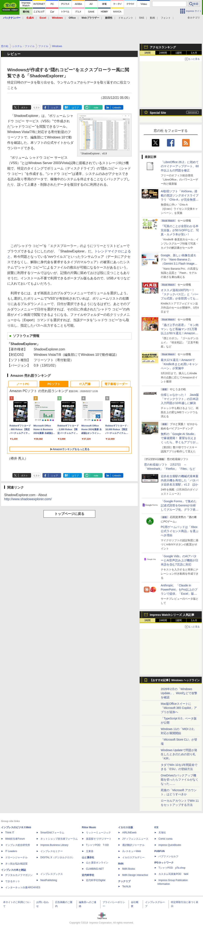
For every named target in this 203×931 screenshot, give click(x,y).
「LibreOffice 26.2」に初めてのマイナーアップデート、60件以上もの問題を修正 (180, 166)
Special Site (158, 112)
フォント (166, 17)
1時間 (147, 52)
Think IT (9, 832)
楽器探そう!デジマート (98, 838)
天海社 (162, 832)
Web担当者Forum (15, 838)
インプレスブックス (51, 874)
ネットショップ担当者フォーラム (59, 838)
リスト (36, 107)
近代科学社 (88, 875)
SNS (141, 17)
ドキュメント (125, 17)
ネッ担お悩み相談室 (16, 863)
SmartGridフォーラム (52, 832)
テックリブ (124, 881)
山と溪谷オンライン (97, 862)
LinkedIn (116, 107)
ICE (156, 827)
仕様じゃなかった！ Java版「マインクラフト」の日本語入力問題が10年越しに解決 (180, 399)
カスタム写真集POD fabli (173, 874)
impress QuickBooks (169, 845)
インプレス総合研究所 (17, 845)
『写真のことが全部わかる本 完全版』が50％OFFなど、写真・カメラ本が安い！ (180, 230)
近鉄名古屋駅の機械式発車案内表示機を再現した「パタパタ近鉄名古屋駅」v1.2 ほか (179, 480)
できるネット (12, 881)
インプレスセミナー (51, 851)
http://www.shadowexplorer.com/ (28, 499)
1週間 (178, 52)
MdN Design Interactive (135, 875)
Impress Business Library (54, 845)
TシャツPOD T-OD (97, 845)
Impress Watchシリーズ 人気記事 (172, 614)
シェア (54, 107)
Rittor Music (89, 827)
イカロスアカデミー (133, 857)
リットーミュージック (98, 832)
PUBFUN (159, 851)
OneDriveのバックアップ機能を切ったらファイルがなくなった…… (179, 779)
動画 (152, 17)
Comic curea (165, 838)
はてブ (75, 107)
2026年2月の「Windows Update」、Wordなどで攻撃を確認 (179, 693)
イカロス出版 (125, 827)
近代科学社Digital (95, 880)
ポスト (24, 107)
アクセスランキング (163, 47)
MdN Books (128, 868)
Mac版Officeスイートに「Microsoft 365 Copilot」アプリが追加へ (179, 708)
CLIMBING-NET (95, 868)
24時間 (163, 52)
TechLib (126, 886)
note (96, 107)
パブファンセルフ (168, 856)
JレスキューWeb (131, 851)
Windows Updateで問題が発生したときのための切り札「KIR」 (179, 754)
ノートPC (22, 384)
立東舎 (89, 851)
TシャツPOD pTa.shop (171, 867)
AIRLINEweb (129, 832)
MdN (120, 863)
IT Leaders (11, 851)
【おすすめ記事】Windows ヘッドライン (175, 680)
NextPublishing (48, 880)
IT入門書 (85, 384)
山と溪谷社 (88, 857)
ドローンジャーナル (16, 857)
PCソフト (53, 384)
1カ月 (194, 52)
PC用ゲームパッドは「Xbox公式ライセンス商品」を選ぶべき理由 (179, 531)
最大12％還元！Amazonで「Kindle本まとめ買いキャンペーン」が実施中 (179, 364)
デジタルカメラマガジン (19, 875)
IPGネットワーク (164, 862)
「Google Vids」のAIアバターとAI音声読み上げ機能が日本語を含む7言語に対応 (179, 560)
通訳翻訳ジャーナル (133, 845)
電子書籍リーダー (116, 384)
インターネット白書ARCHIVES (22, 887)
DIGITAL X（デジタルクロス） (57, 857)
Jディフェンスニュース (135, 838)
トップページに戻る (69, 514)
